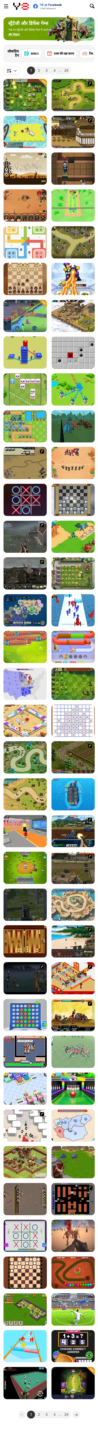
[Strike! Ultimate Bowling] (73, 1089)
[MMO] (31, 53)
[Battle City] (73, 1199)
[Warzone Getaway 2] (73, 831)
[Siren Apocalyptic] (25, 905)
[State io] (25, 684)
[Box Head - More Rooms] (25, 1125)
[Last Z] (73, 1236)
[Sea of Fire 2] (25, 463)
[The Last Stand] (25, 978)
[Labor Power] (25, 1052)
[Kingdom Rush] (73, 95)
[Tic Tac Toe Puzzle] (73, 721)
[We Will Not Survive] (25, 205)
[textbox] (11, 70)
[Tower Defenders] (25, 868)
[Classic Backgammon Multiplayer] (25, 941)
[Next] (87, 52)
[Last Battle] (73, 868)
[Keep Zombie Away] (73, 168)
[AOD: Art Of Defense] (73, 316)
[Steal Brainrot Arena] (25, 831)
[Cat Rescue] (73, 647)
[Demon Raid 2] (25, 757)
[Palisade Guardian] (25, 537)
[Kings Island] (73, 757)
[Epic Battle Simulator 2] (73, 426)
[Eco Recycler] (25, 1089)
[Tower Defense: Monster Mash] (73, 242)
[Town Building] (25, 352)
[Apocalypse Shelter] (25, 132)
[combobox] (12, 70)
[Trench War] (25, 1199)
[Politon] (25, 610)
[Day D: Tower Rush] (73, 905)
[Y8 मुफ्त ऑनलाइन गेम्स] (21, 6)
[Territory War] (73, 389)
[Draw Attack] (73, 463)
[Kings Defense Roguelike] (25, 389)
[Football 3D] (73, 1309)
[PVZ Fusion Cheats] (25, 95)
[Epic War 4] (73, 1015)
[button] (14, 34)
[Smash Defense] (73, 205)
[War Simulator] (73, 1052)
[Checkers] (25, 1273)
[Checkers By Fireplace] (73, 500)
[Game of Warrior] (25, 316)
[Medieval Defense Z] (25, 168)
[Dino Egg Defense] (73, 1273)
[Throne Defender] (25, 1309)
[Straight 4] (25, 1015)
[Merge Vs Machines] (73, 279)
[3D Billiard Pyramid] (25, 1383)
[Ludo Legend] (25, 242)
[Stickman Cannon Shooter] (73, 610)
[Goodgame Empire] (25, 1162)
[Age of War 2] (73, 132)
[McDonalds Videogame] (73, 978)
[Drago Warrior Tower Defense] (25, 647)
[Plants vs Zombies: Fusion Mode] (73, 684)
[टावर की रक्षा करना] (60, 53)
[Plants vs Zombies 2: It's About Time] (73, 573)
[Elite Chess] (25, 279)
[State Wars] (73, 1125)
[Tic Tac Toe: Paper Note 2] (25, 1236)
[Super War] (73, 537)
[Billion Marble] (25, 721)
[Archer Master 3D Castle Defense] (73, 1162)
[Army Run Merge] (25, 1346)
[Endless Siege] (25, 426)
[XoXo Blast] (25, 500)
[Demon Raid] (25, 794)
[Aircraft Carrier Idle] (73, 794)
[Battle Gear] (73, 941)
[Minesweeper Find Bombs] (73, 352)
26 (66, 70)
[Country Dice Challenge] (73, 1346)
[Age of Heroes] (73, 1383)
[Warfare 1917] (25, 573)
